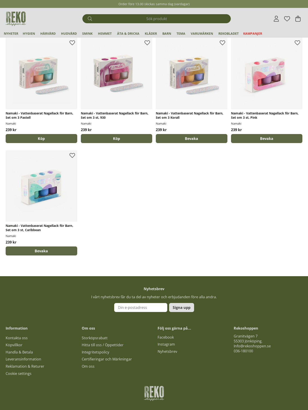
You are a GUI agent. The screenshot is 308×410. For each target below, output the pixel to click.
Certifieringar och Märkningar (107, 359)
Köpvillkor (14, 344)
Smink (87, 33)
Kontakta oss (17, 337)
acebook (166, 337)
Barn (166, 33)
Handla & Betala (19, 352)
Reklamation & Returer (25, 366)
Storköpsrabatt (95, 337)
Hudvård (69, 33)
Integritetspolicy (95, 352)
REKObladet (228, 33)
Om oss (88, 366)
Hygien (29, 33)
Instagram (166, 344)
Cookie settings (19, 373)
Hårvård (48, 33)
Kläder (151, 33)
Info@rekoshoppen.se (252, 346)
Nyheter (11, 33)
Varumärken (202, 33)
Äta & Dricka (128, 33)
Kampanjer (252, 33)
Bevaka (191, 138)
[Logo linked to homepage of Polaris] (16, 18)
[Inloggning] (276, 18)
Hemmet (105, 33)
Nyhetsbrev (167, 351)
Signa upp (181, 307)
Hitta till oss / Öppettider (103, 344)
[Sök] (156, 18)
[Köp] (41, 138)
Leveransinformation (23, 359)
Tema (181, 33)
